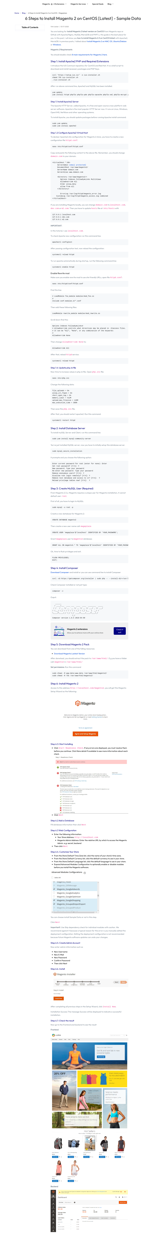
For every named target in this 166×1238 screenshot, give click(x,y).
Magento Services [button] (78, 4)
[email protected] (77, 165)
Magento (53, 4)
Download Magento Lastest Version (69, 653)
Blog (23, 13)
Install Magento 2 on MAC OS (99, 41)
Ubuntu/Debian (120, 41)
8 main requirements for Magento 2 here (89, 54)
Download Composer (60, 572)
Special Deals (97, 4)
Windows (57, 44)
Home (17, 13)
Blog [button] (109, 4)
